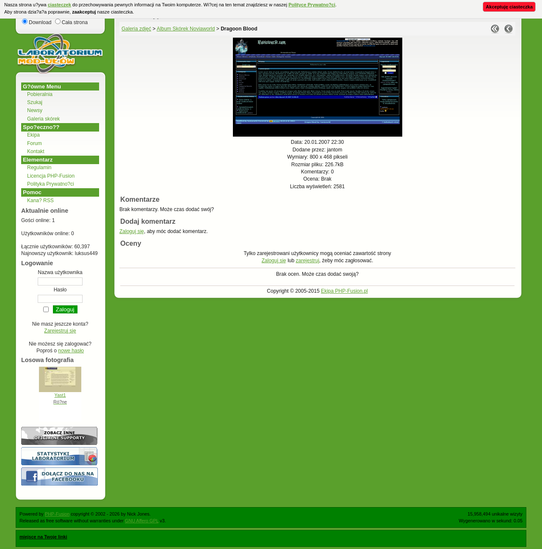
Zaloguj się (131, 231)
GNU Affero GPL (141, 520)
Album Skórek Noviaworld (186, 29)
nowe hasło (71, 351)
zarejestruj (307, 261)
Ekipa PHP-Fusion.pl (344, 291)
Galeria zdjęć (136, 29)
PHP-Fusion (57, 513)
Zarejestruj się (60, 331)
